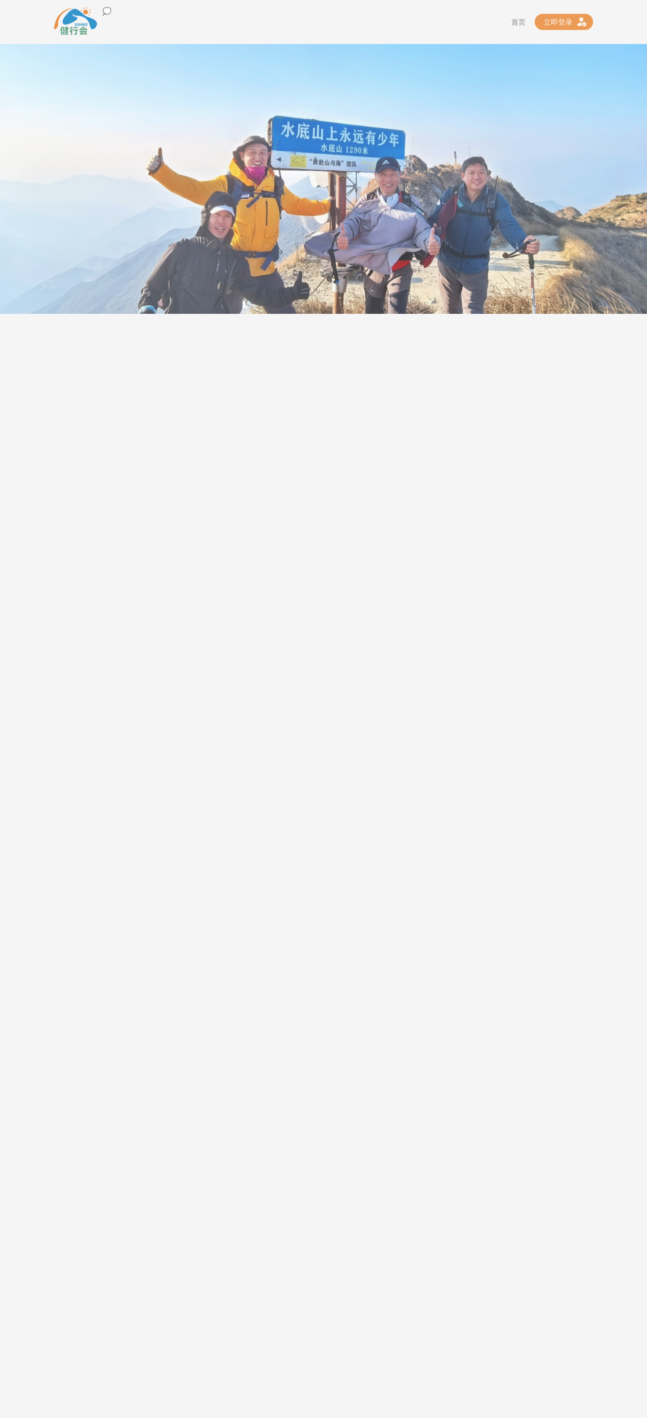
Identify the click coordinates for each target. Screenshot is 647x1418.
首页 (518, 20)
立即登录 (558, 20)
